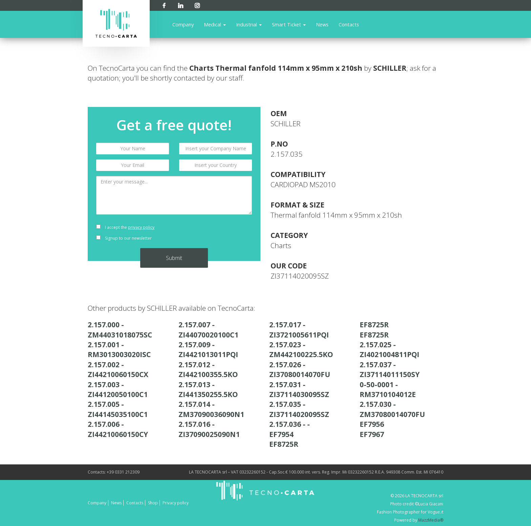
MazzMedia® (430, 520)
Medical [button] (215, 24)
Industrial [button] (249, 24)
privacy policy (141, 227)
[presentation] (215, 233)
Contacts (349, 24)
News (322, 24)
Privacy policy (176, 503)
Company (183, 24)
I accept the (125, 227)
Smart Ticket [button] (289, 24)
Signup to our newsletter (124, 238)
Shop (153, 503)
